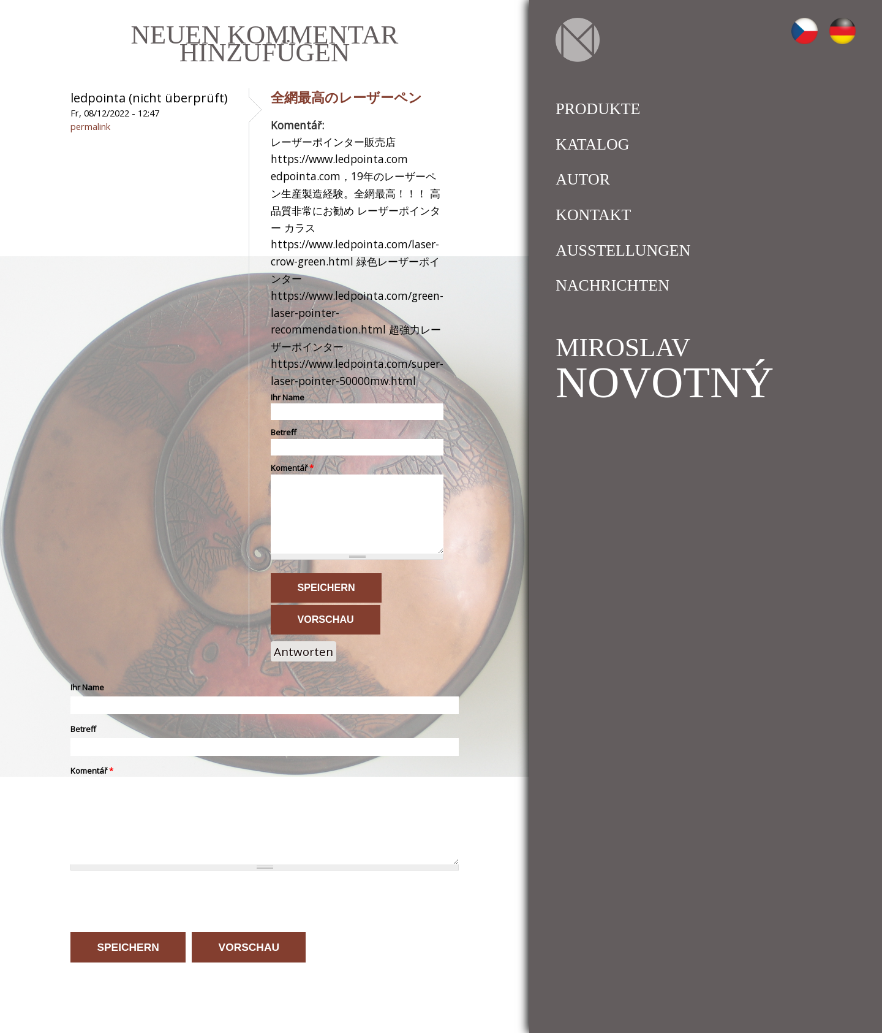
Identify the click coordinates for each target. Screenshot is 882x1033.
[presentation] (163, 900)
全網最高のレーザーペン (346, 97)
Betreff (283, 432)
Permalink (90, 126)
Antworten (303, 651)
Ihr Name (287, 397)
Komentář (292, 467)
